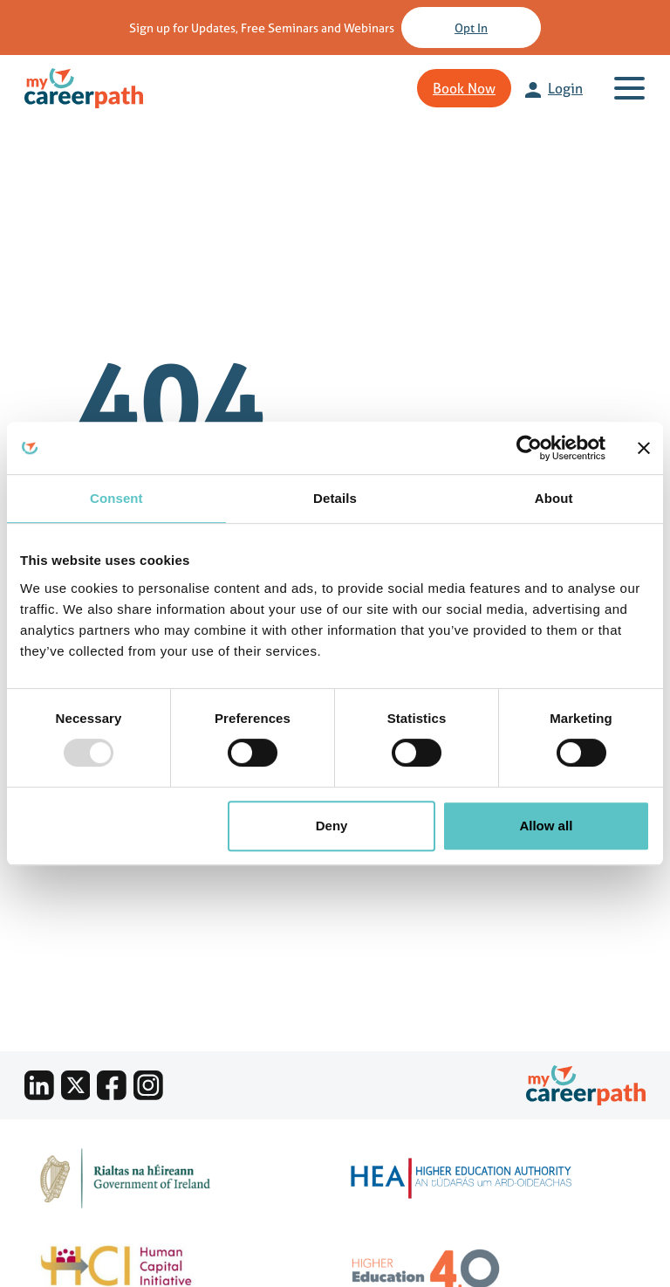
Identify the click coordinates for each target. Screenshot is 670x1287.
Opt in (471, 27)
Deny (332, 825)
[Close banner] (644, 448)
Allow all (545, 825)
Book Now (464, 88)
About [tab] (554, 498)
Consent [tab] (116, 498)
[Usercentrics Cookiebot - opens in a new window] (529, 448)
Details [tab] (335, 498)
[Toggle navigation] (633, 88)
